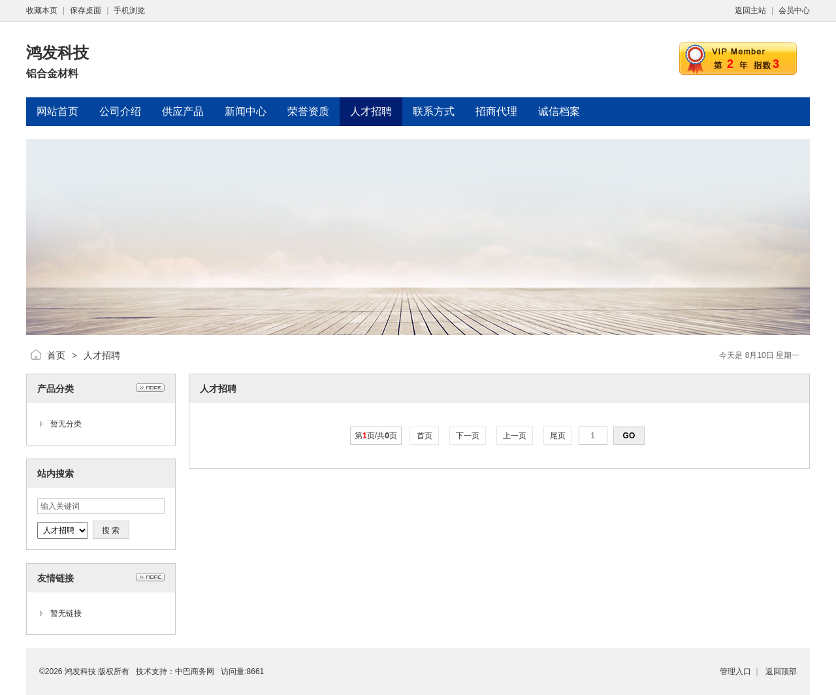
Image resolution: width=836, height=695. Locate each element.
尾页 (558, 435)
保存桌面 (85, 10)
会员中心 (794, 10)
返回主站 (750, 10)
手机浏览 (129, 10)
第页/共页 (376, 435)
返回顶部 (781, 671)
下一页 (468, 435)
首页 (56, 355)
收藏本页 (41, 10)
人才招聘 (102, 355)
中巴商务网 (194, 671)
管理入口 (735, 671)
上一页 (515, 435)
